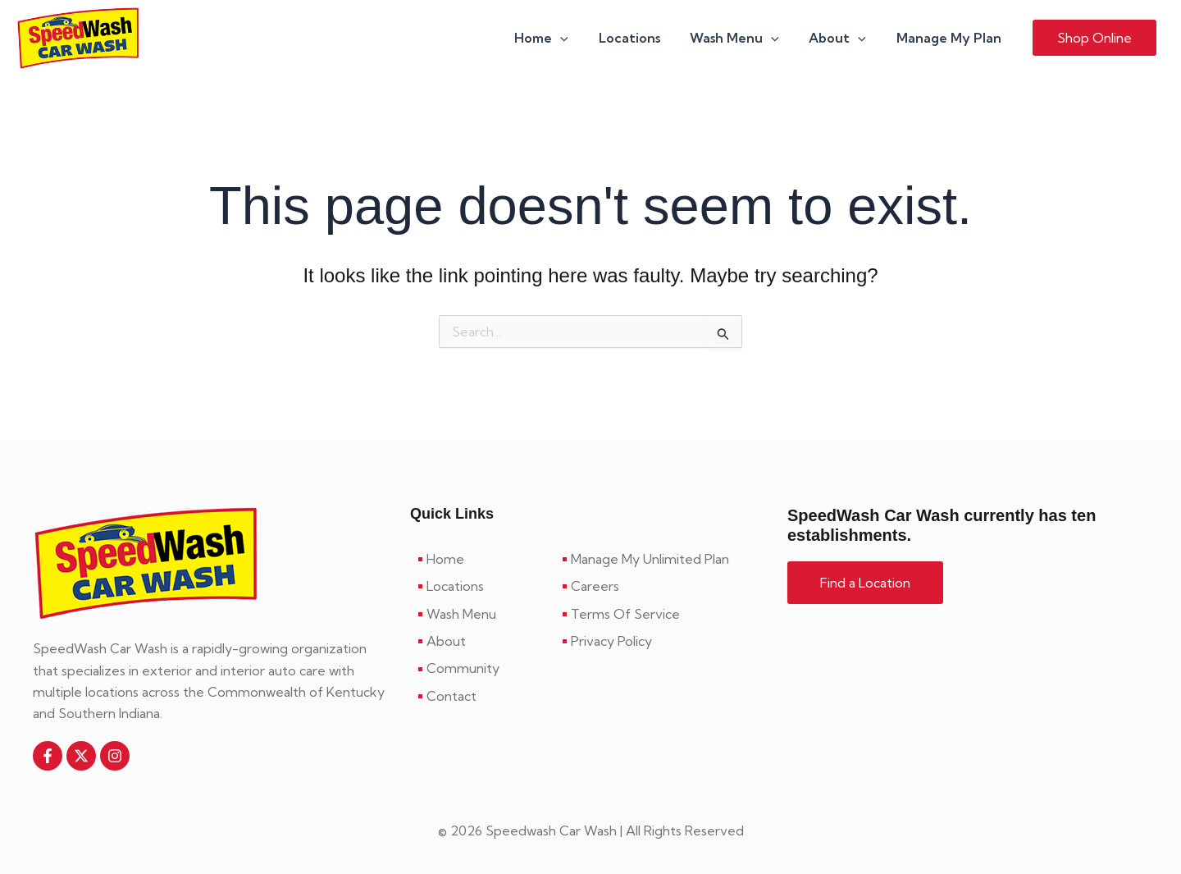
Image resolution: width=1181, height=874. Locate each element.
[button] (577, 37)
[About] (482, 641)
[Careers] (663, 586)
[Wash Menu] (482, 614)
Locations (642, 38)
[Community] (482, 668)
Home (558, 37)
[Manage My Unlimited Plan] (663, 559)
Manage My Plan (950, 38)
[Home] (482, 559)
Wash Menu (744, 37)
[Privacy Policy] (663, 641)
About (843, 37)
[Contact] (482, 696)
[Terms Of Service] (663, 614)
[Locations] (482, 586)
